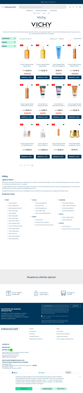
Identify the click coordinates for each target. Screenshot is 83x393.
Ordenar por (53, 38)
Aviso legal (60, 331)
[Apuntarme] (75, 305)
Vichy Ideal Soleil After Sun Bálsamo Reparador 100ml (58, 66)
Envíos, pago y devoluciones (65, 339)
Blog (58, 328)
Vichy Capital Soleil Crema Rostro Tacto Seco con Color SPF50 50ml (74, 106)
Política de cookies (62, 336)
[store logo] (11, 7)
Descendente (78, 38)
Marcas (29, 10)
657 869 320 (7, 350)
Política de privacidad (49, 313)
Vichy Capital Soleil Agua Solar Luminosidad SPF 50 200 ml (26, 67)
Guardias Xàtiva (34, 336)
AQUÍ (47, 380)
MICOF (35, 365)
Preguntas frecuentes (35, 339)
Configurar (47, 388)
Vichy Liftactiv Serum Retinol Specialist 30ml (43, 145)
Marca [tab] (4, 46)
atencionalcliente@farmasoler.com (13, 360)
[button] (32, 45)
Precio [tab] (4, 42)
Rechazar (61, 388)
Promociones (41, 10)
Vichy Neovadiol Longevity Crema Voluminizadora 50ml (74, 146)
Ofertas (53, 10)
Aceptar (24, 388)
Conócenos (32, 331)
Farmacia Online (36, 13)
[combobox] (42, 7)
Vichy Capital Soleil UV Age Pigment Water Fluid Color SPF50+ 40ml (26, 146)
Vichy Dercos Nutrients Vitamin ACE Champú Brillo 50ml (58, 106)
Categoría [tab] (5, 38)
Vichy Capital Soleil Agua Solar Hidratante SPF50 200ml (42, 67)
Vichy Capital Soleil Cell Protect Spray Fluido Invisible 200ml (58, 146)
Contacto (32, 334)
